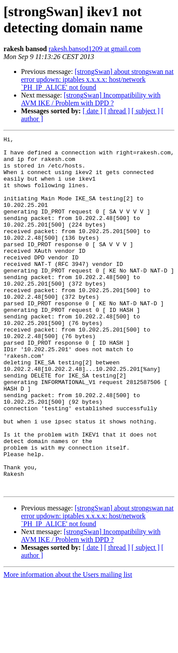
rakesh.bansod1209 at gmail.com (95, 48)
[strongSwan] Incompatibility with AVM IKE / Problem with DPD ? (91, 99)
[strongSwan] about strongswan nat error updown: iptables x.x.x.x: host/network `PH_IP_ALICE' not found (97, 79)
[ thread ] (117, 111)
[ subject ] (146, 111)
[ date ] (92, 111)
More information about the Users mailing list (67, 645)
